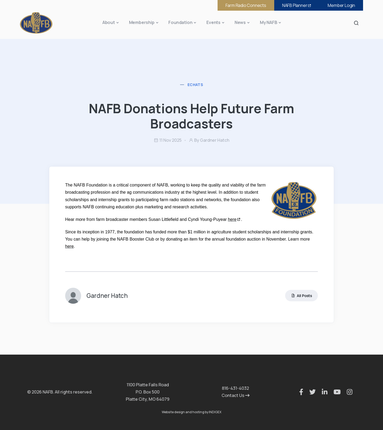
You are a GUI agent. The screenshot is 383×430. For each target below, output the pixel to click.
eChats (195, 84)
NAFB (297, 5)
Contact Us (235, 395)
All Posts (301, 295)
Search (357, 22)
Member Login (341, 5)
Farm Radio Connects (246, 5)
